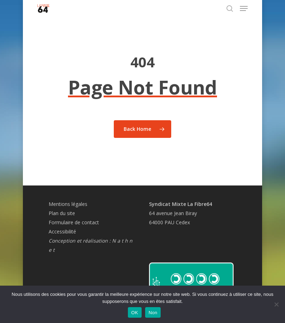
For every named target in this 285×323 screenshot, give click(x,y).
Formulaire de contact (74, 222)
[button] (244, 8)
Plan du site (62, 213)
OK (134, 312)
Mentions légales (68, 204)
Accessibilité (62, 231)
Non (153, 312)
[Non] (276, 304)
